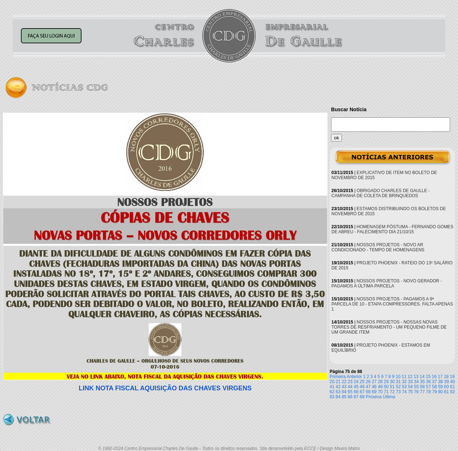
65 (350, 391)
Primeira (338, 376)
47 (368, 386)
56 (422, 386)
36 (428, 381)
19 (452, 376)
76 (416, 391)
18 (446, 376)
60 (446, 386)
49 (380, 386)
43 (344, 386)
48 (374, 386)
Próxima (374, 396)
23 (350, 381)
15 (428, 376)
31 (398, 381)
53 (404, 386)
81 (446, 391)
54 (410, 386)
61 (452, 386)
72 (392, 391)
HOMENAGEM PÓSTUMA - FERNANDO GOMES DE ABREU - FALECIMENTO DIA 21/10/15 (392, 229)
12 (410, 376)
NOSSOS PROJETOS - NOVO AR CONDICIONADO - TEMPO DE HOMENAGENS (377, 247)
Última (389, 396)
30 (392, 381)
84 (338, 396)
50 (386, 386)
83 (332, 396)
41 (332, 386)
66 (356, 391)
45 (356, 386)
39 (446, 381)
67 (362, 391)
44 (350, 386)
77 (422, 391)
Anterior (354, 376)
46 (362, 386)
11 (404, 376)
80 (440, 391)
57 (428, 386)
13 (416, 376)
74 (404, 391)
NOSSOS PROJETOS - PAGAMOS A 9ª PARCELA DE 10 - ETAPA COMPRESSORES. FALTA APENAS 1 (392, 304)
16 (434, 376)
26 (368, 381)
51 (392, 386)
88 (362, 396)
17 (440, 376)
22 (344, 381)
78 (428, 391)
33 (410, 381)
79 (434, 391)
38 (440, 381)
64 (344, 391)
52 (398, 386)
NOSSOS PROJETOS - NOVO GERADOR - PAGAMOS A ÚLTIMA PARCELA (386, 283)
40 (452, 381)
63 (338, 391)
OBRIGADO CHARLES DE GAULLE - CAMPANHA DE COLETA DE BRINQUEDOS (380, 193)
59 (440, 386)
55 (416, 386)
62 (332, 391)
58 (434, 386)
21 (338, 381)
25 (362, 381)
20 (332, 381)
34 (416, 381)
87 (356, 396)
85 (344, 396)
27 (374, 381)
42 (338, 386)
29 (386, 381)
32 (404, 381)
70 (380, 391)
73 (398, 391)
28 (380, 381)
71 (386, 391)
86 (350, 396)
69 (374, 391)
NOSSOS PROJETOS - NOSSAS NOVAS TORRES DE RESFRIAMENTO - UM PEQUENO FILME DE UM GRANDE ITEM (389, 327)
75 (410, 391)
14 (422, 376)
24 (356, 381)
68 (368, 391)
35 (422, 381)
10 (398, 376)
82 (452, 391)
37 (434, 381)
